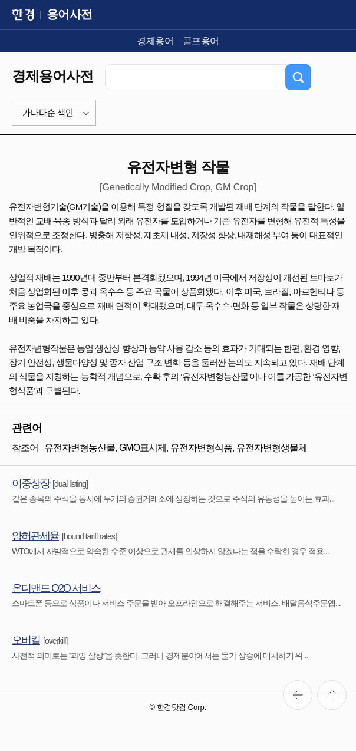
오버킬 (26, 640)
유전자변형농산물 (79, 448)
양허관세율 (35, 536)
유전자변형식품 (201, 448)
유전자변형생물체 (271, 448)
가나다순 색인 (48, 112)
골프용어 (201, 41)
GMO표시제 (142, 448)
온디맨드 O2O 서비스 (56, 588)
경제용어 (155, 41)
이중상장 (31, 483)
